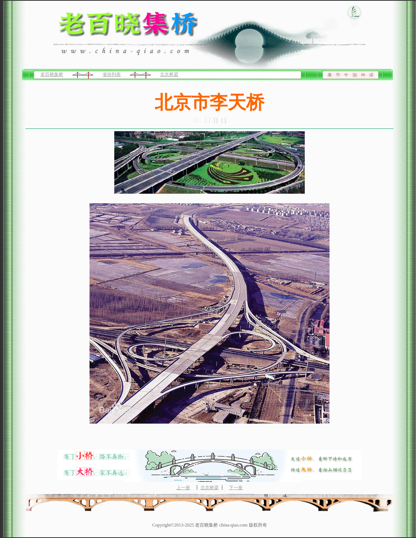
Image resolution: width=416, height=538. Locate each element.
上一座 (183, 487)
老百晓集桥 (51, 74)
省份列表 (111, 74)
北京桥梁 (169, 74)
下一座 (236, 487)
